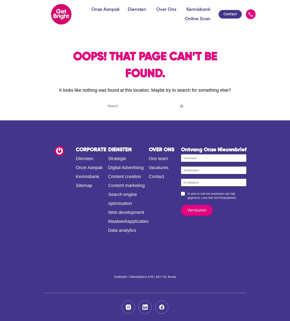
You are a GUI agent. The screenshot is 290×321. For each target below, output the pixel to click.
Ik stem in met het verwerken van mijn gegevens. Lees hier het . (212, 196)
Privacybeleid (227, 197)
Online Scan (197, 19)
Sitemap (84, 185)
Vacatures (159, 167)
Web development (126, 212)
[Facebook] (161, 307)
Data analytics (122, 230)
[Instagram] (128, 307)
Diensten (138, 9)
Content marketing (126, 185)
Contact (156, 176)
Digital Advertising (126, 167)
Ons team (158, 158)
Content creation (124, 176)
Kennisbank (198, 9)
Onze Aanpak (105, 9)
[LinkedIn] (145, 307)
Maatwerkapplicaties (128, 221)
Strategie (117, 158)
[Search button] (182, 106)
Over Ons (167, 9)
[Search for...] (141, 106)
